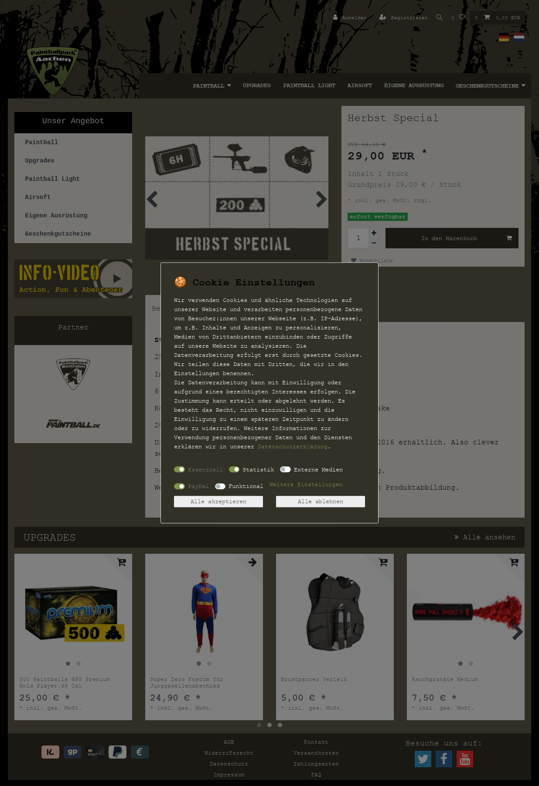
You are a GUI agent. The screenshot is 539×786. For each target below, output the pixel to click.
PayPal (198, 486)
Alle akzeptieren (218, 501)
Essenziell (205, 469)
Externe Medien (318, 469)
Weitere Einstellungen (306, 484)
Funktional (246, 486)
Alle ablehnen (320, 501)
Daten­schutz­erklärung (292, 446)
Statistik (258, 469)
